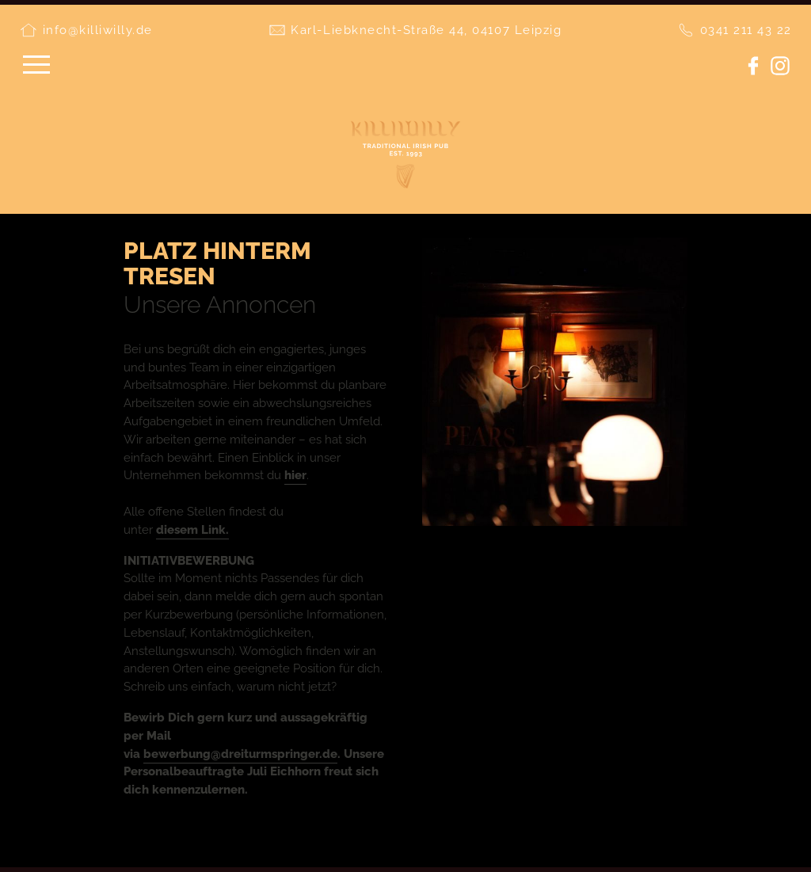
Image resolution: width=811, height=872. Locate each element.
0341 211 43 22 (746, 30)
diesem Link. (192, 530)
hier (295, 475)
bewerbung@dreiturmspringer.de (240, 754)
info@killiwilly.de (98, 30)
